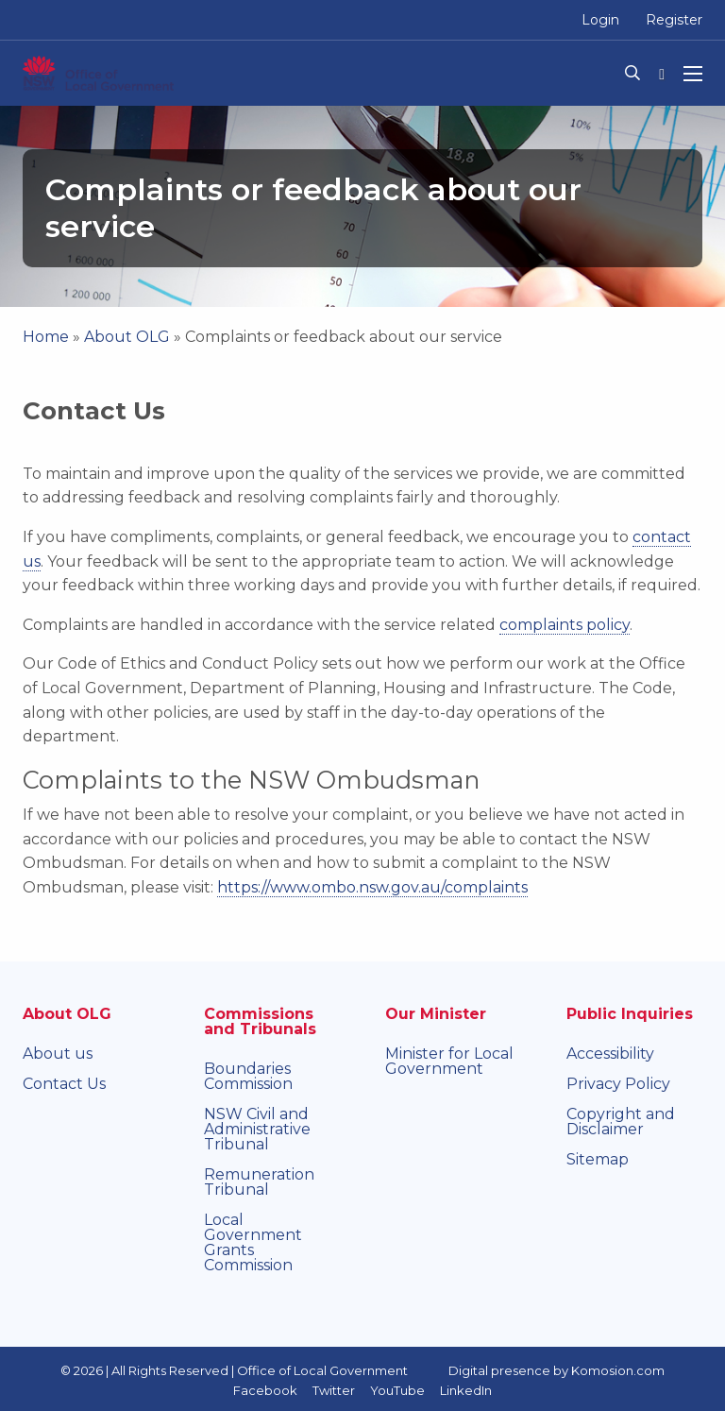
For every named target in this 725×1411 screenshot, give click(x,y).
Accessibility (610, 1053)
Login (600, 19)
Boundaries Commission (248, 1076)
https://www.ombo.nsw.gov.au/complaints (372, 887)
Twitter (333, 1391)
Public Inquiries (629, 1014)
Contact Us (64, 1084)
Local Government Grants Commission (253, 1242)
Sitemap (597, 1159)
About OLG (127, 337)
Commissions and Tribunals (260, 1021)
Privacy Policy (618, 1084)
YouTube (397, 1391)
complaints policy (564, 625)
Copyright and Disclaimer (620, 1121)
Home (46, 337)
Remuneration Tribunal (259, 1181)
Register (674, 19)
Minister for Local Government (449, 1061)
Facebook (265, 1391)
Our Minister (435, 1014)
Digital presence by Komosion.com (556, 1370)
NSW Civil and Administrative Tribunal (257, 1129)
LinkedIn (466, 1391)
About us (58, 1053)
